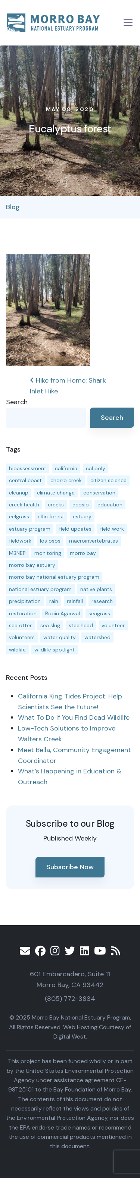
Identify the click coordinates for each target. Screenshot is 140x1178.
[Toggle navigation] (128, 22)
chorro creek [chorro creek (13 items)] (66, 480)
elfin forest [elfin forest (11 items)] (51, 516)
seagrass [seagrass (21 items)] (99, 613)
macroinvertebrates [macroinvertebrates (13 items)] (93, 540)
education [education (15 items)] (109, 504)
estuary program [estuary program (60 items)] (29, 528)
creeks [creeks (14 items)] (56, 504)
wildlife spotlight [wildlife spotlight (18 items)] (54, 649)
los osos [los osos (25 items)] (50, 540)
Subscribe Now (70, 867)
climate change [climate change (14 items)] (56, 492)
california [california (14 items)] (66, 468)
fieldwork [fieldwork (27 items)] (20, 540)
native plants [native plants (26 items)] (96, 589)
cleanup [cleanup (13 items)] (18, 492)
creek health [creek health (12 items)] (24, 504)
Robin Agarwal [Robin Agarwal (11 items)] (62, 613)
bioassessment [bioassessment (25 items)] (27, 468)
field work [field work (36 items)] (112, 528)
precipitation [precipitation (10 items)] (25, 601)
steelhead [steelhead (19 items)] (81, 625)
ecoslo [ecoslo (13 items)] (80, 504)
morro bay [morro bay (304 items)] (83, 553)
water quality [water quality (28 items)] (59, 637)
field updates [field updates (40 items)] (75, 528)
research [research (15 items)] (102, 601)
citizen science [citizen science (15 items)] (108, 480)
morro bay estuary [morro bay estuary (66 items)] (32, 565)
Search (17, 402)
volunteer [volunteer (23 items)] (113, 625)
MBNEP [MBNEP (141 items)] (17, 553)
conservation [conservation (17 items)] (99, 492)
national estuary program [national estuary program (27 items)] (40, 589)
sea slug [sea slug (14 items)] (50, 625)
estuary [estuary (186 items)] (82, 516)
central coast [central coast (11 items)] (25, 480)
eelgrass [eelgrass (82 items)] (19, 516)
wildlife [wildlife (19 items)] (17, 649)
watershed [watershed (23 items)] (97, 637)
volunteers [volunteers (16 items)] (22, 637)
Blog (13, 206)
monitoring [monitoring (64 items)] (47, 553)
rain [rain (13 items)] (53, 601)
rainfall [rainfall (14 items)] (75, 601)
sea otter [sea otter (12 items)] (20, 625)
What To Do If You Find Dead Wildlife (74, 717)
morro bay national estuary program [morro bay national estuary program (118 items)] (54, 577)
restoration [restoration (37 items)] (23, 613)
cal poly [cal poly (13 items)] (95, 468)
